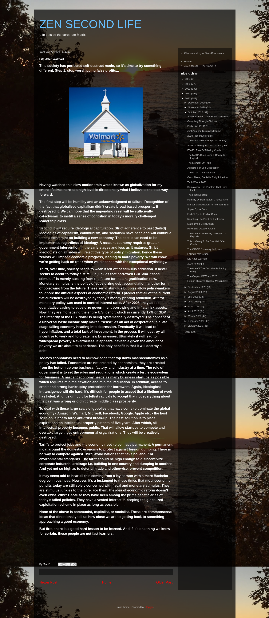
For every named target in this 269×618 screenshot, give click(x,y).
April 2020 (194, 311)
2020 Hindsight (195, 263)
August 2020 (195, 292)
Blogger (149, 607)
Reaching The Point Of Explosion (205, 219)
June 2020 (194, 301)
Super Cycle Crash (197, 209)
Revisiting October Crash (201, 228)
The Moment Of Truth (199, 162)
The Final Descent (197, 194)
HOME (188, 61)
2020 (188, 98)
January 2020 (196, 325)
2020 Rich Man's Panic (200, 135)
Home (106, 582)
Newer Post (48, 582)
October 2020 (196, 112)
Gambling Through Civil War (202, 121)
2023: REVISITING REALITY (200, 65)
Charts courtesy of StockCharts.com (204, 53)
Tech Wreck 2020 (196, 182)
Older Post (164, 582)
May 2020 (194, 306)
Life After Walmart (197, 258)
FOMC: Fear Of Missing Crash (204, 150)
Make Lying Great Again (200, 223)
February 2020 (196, 321)
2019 (188, 331)
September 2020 (197, 287)
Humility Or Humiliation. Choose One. (207, 199)
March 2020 (195, 316)
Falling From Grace (197, 253)
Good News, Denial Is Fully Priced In (207, 177)
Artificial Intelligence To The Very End (207, 145)
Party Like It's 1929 (197, 126)
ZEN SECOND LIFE (90, 24)
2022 (188, 88)
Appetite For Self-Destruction (203, 167)
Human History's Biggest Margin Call (207, 281)
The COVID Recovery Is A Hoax (204, 249)
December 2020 (197, 102)
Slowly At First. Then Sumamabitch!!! (207, 116)
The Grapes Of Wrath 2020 (202, 276)
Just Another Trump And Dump (204, 131)
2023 (188, 84)
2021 (188, 93)
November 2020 (197, 107)
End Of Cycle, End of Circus (202, 214)
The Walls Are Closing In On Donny (206, 140)
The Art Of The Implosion (201, 172)
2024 (188, 79)
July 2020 (193, 296)
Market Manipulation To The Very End (207, 204)
